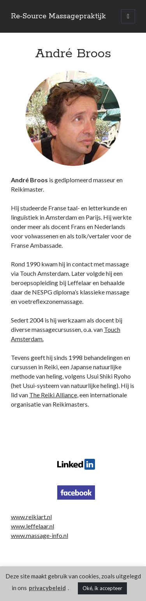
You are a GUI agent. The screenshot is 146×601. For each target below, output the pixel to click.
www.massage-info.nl (39, 535)
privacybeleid (47, 587)
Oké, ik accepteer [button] (102, 588)
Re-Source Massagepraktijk (58, 16)
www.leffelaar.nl (32, 526)
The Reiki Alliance (53, 394)
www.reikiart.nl (31, 516)
